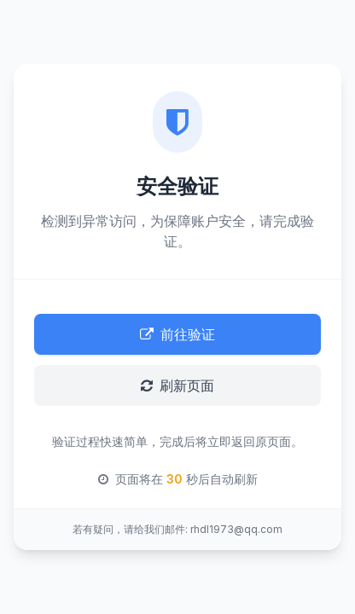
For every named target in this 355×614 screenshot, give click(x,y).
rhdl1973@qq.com (236, 529)
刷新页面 (177, 385)
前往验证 (177, 334)
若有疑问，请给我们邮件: (130, 529)
